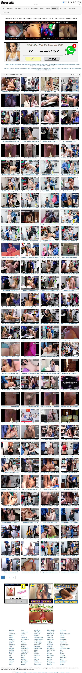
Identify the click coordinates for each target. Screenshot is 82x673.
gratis (61, 652)
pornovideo (37, 664)
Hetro (65, 2)
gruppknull (37, 644)
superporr (50, 637)
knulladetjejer (38, 643)
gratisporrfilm (38, 648)
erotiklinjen (37, 646)
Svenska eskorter (75, 64)
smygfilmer (37, 630)
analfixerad (50, 632)
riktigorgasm (24, 652)
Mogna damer (41, 69)
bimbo (23, 657)
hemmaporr (50, 655)
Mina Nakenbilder (58, 64)
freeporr (49, 657)
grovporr (11, 652)
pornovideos (37, 663)
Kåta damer (48, 69)
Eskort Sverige (67, 64)
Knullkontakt (38, 68)
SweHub (11, 630)
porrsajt (36, 653)
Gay (71, 2)
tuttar (61, 632)
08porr (36, 652)
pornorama (50, 648)
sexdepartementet (65, 633)
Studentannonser (26, 68)
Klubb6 (42, 65)
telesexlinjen (37, 632)
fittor (22, 630)
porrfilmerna (63, 661)
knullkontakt (37, 641)
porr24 (62, 635)
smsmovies (50, 639)
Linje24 (7, 64)
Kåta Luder (7, 68)
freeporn (49, 659)
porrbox (49, 661)
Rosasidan (37, 65)
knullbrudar (12, 644)
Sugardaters (75, 68)
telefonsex (63, 630)
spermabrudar (64, 644)
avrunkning (63, 639)
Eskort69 (12, 68)
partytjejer (12, 639)
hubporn (49, 653)
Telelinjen (11, 64)
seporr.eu (18, 672)
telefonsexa (50, 633)
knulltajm (23, 663)
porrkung (11, 648)
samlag (62, 646)
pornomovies (51, 650)
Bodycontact (52, 65)
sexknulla (50, 643)
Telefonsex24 (45, 64)
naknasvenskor (38, 639)
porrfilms (62, 637)
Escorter (33, 68)
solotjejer (24, 644)
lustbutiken (63, 657)
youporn (11, 661)
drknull (23, 633)
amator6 (49, 646)
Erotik (43, 68)
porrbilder (37, 655)
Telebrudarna (17, 64)
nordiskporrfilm (38, 637)
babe (10, 657)
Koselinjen (38, 64)
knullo (23, 655)
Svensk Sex (60, 68)
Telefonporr (51, 64)
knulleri (11, 643)
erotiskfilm (50, 644)
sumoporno (63, 643)
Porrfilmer (65, 68)
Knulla (69, 68)
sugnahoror (24, 632)
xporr (10, 664)
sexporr (49, 641)
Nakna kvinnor (18, 68)
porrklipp (11, 650)
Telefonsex (24, 64)
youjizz (11, 663)
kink (48, 652)
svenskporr (63, 641)
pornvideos (24, 661)
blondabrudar (51, 630)
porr (22, 641)
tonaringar (50, 635)
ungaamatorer (25, 639)
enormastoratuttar (65, 648)
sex (61, 650)
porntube (36, 659)
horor (10, 632)
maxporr (62, 655)
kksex (23, 664)
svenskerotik (25, 648)
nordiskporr (12, 641)
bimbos (36, 661)
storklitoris (24, 650)
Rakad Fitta (53, 68)
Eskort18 (46, 65)
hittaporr (36, 635)
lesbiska (23, 659)
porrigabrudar (51, 663)
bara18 (62, 664)
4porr (22, 635)
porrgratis (24, 653)
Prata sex (33, 64)
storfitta (23, 643)
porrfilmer (37, 633)
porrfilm (11, 635)
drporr (36, 650)
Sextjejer (32, 65)
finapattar (63, 663)
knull (10, 646)
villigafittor (24, 637)
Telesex (29, 64)
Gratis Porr (47, 68)
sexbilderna (12, 633)
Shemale (77, 2)
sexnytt (23, 646)
